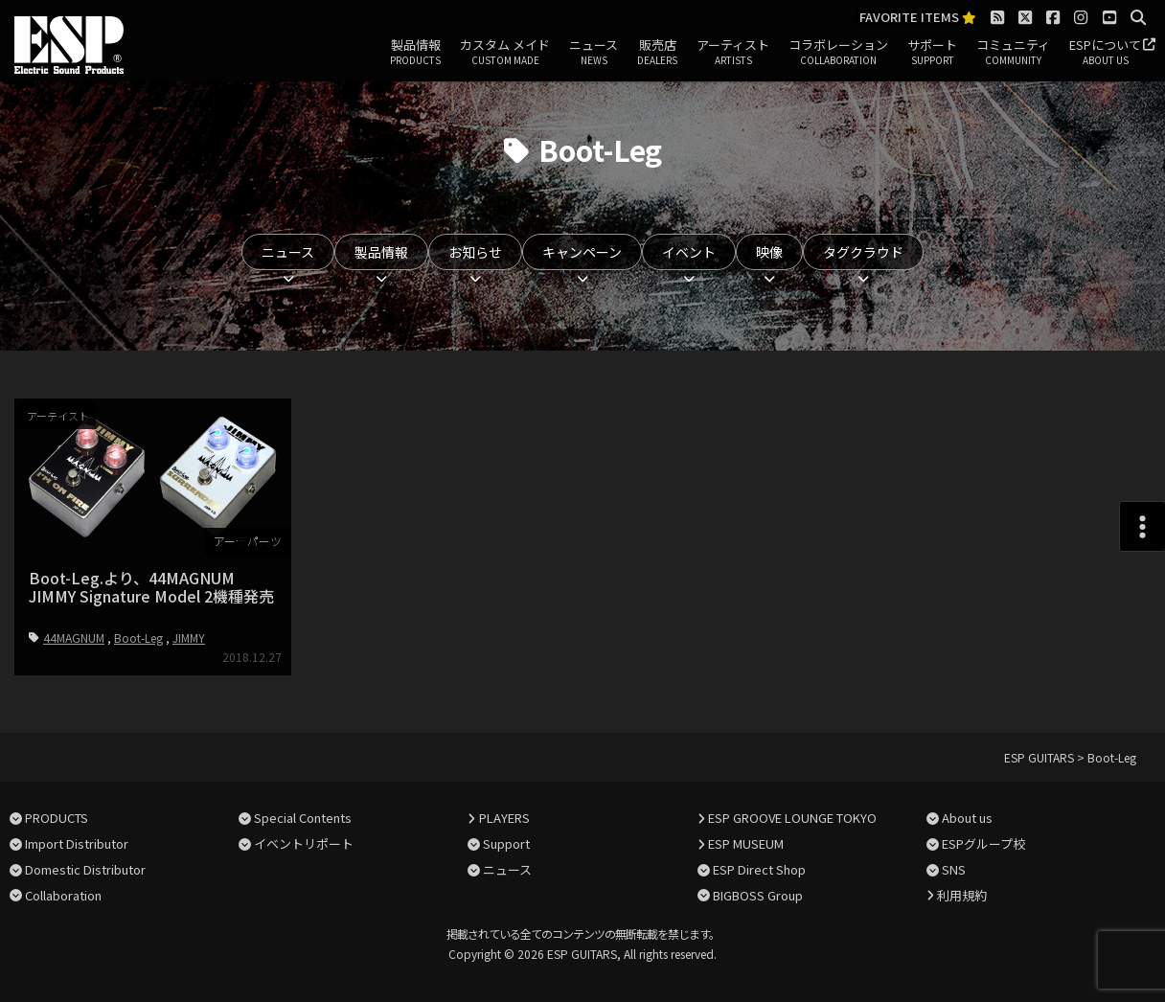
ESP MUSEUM (746, 843)
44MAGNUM (73, 637)
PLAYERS (504, 817)
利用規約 (962, 895)
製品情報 (415, 52)
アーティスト (733, 52)
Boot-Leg (138, 637)
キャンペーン (582, 252)
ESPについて (1105, 52)
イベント (689, 252)
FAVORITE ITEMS (917, 18)
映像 (769, 252)
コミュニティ (1013, 52)
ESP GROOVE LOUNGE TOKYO (792, 817)
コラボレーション (838, 52)
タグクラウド (863, 252)
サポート (932, 52)
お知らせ (475, 252)
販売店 (657, 52)
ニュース (593, 52)
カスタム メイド (505, 52)
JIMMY (188, 637)
